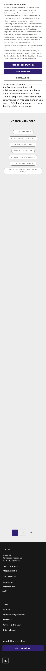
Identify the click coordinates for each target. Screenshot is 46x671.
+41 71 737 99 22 (10, 566)
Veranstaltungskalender (13, 614)
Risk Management (23, 151)
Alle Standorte (9, 577)
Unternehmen (9, 630)
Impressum (7, 582)
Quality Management (23, 144)
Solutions (7, 609)
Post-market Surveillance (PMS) (23, 171)
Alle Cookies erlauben (23, 65)
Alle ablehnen (23, 71)
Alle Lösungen (23, 132)
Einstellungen (23, 78)
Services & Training (11, 625)
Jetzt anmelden (23, 648)
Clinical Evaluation (23, 163)
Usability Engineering (23, 157)
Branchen (7, 620)
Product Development (23, 138)
